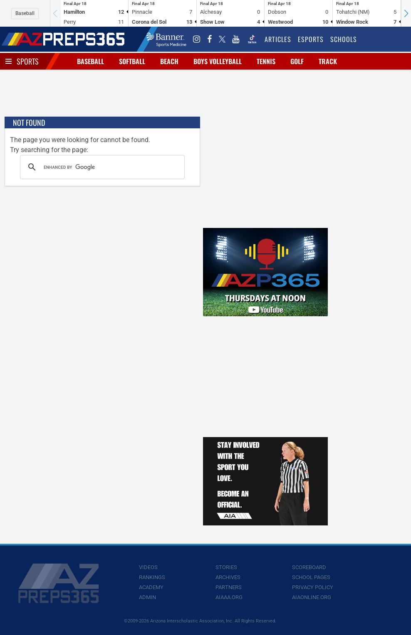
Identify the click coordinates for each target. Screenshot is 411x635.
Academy (151, 587)
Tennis (266, 61)
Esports (311, 39)
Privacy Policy (312, 587)
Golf (297, 61)
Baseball (25, 13)
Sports (28, 61)
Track (328, 61)
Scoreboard (309, 567)
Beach (169, 61)
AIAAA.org (229, 597)
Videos (148, 567)
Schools (343, 39)
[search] (101, 167)
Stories (226, 567)
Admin (147, 597)
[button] (406, 13)
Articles (278, 39)
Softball (132, 61)
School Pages (311, 577)
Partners (228, 587)
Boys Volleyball (217, 61)
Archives (227, 577)
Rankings (152, 577)
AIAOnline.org (311, 597)
